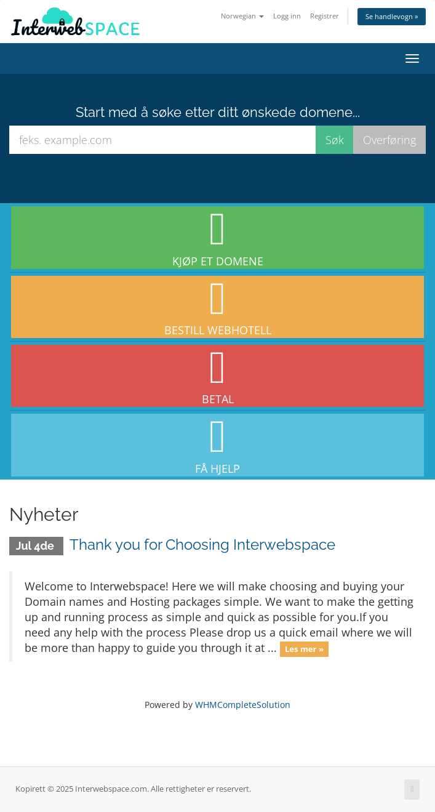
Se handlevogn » (391, 16)
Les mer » (304, 648)
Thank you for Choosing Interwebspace (202, 544)
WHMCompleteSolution (242, 704)
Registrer (324, 15)
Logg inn (287, 15)
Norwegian (242, 15)
